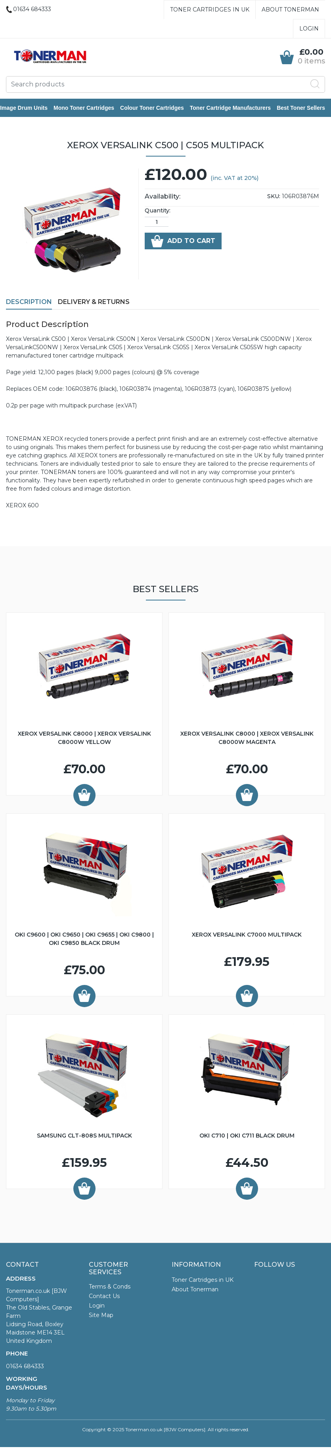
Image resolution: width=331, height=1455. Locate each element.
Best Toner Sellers (307, 108)
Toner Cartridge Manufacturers (236, 108)
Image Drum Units (30, 108)
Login (309, 28)
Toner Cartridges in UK (209, 9)
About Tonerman (290, 9)
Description (29, 302)
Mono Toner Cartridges (89, 108)
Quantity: (157, 211)
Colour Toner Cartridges (158, 108)
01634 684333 (25, 1367)
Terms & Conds (109, 1287)
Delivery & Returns (94, 302)
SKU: (273, 197)
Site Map (101, 1315)
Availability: (162, 197)
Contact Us (104, 1296)
